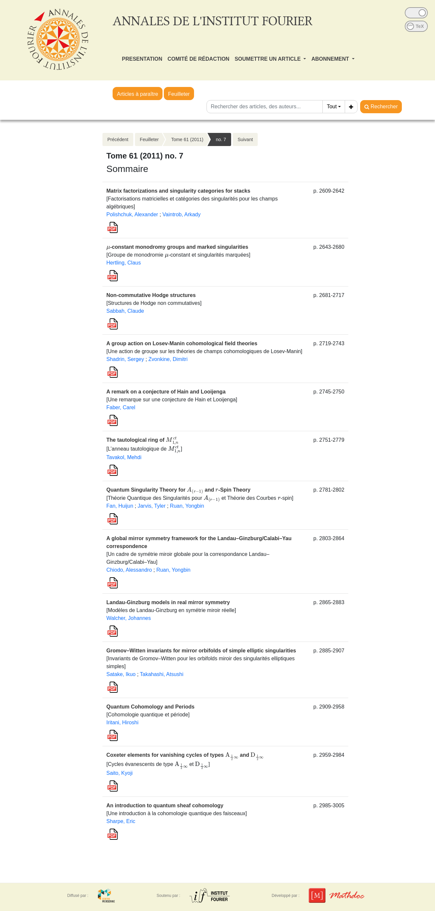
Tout (332, 106)
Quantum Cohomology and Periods (150, 707)
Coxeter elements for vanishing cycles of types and (185, 755)
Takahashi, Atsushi (162, 674)
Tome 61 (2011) (187, 139)
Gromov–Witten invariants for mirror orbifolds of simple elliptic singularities (201, 650)
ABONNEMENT (330, 59)
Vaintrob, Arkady (182, 214)
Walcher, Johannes (128, 618)
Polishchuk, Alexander (132, 214)
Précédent (117, 139)
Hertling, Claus (123, 262)
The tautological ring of (142, 440)
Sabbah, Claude (125, 311)
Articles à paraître (137, 94)
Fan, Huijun (119, 506)
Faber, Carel (120, 407)
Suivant (245, 139)
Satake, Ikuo (121, 674)
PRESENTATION (142, 59)
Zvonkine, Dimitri (167, 359)
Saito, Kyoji (119, 773)
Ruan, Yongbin (187, 506)
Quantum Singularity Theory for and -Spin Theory (178, 490)
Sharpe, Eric (120, 821)
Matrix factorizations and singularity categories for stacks (178, 191)
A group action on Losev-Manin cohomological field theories (181, 343)
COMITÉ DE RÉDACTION (198, 59)
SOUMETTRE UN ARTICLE (268, 59)
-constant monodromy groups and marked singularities (177, 247)
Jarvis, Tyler (151, 506)
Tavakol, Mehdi (123, 457)
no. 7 (221, 139)
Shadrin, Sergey (125, 359)
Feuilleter (179, 94)
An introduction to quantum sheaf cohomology (164, 805)
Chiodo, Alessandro (129, 570)
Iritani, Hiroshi (122, 722)
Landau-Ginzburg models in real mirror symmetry (168, 602)
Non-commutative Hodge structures (151, 295)
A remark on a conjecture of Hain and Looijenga (166, 391)
